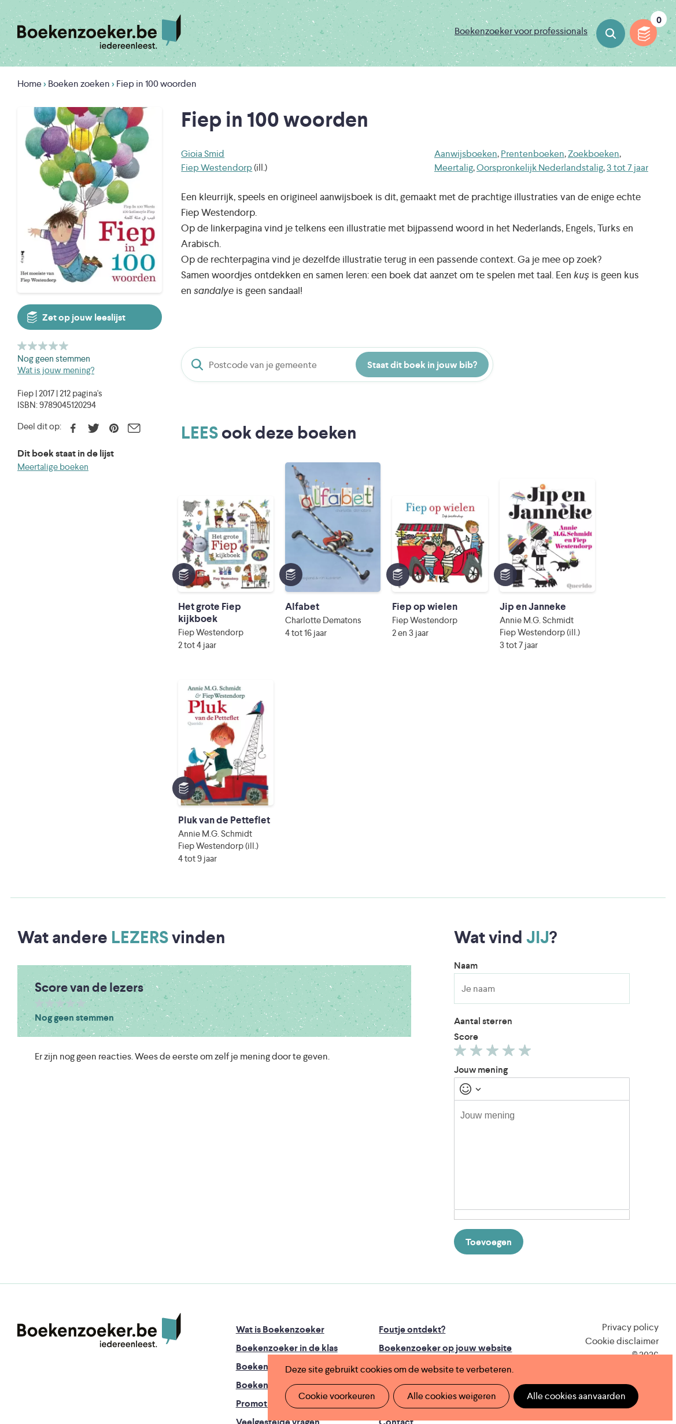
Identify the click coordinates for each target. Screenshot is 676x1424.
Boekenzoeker (99, 31)
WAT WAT (341, 1312)
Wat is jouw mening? (55, 370)
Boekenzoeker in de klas (287, 1171)
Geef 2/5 (33, 345)
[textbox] (542, 978)
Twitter (93, 428)
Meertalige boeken (52, 466)
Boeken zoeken (610, 33)
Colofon (396, 1226)
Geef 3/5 (43, 345)
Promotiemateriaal (274, 1226)
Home (29, 84)
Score (466, 859)
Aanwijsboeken (465, 154)
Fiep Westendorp (216, 167)
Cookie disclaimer (622, 1164)
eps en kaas (530, 1328)
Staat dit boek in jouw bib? (422, 365)
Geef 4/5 (53, 345)
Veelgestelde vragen (278, 1245)
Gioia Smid (202, 154)
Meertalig (453, 167)
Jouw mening (481, 892)
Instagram (648, 1200)
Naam (466, 788)
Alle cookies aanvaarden (569, 1396)
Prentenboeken (532, 154)
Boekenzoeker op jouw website (445, 1171)
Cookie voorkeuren (335, 1396)
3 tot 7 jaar (627, 167)
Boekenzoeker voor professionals (521, 31)
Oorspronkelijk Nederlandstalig (539, 167)
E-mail (134, 428)
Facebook (73, 428)
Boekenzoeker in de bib (285, 1189)
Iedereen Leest (403, 1280)
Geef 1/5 (22, 345)
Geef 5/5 (64, 345)
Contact (396, 1245)
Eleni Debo (322, 1328)
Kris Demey (424, 1328)
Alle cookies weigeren (447, 1396)
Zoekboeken (593, 154)
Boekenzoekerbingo (279, 1208)
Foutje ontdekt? (412, 1152)
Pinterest (114, 428)
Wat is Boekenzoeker (280, 1152)
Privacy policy (630, 1150)
